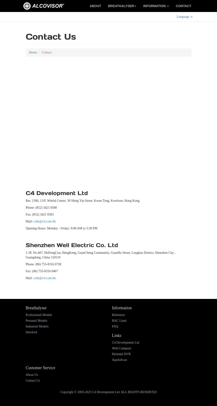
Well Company (121, 348)
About (95, 6)
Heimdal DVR (121, 354)
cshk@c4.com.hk (44, 221)
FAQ (115, 326)
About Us (32, 375)
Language (185, 16)
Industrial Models (37, 326)
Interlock (32, 332)
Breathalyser (122, 6)
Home (33, 52)
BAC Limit (119, 320)
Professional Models (39, 315)
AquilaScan (119, 360)
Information (156, 6)
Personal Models (36, 320)
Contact (183, 6)
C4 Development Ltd (125, 342)
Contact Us (33, 380)
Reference (118, 315)
